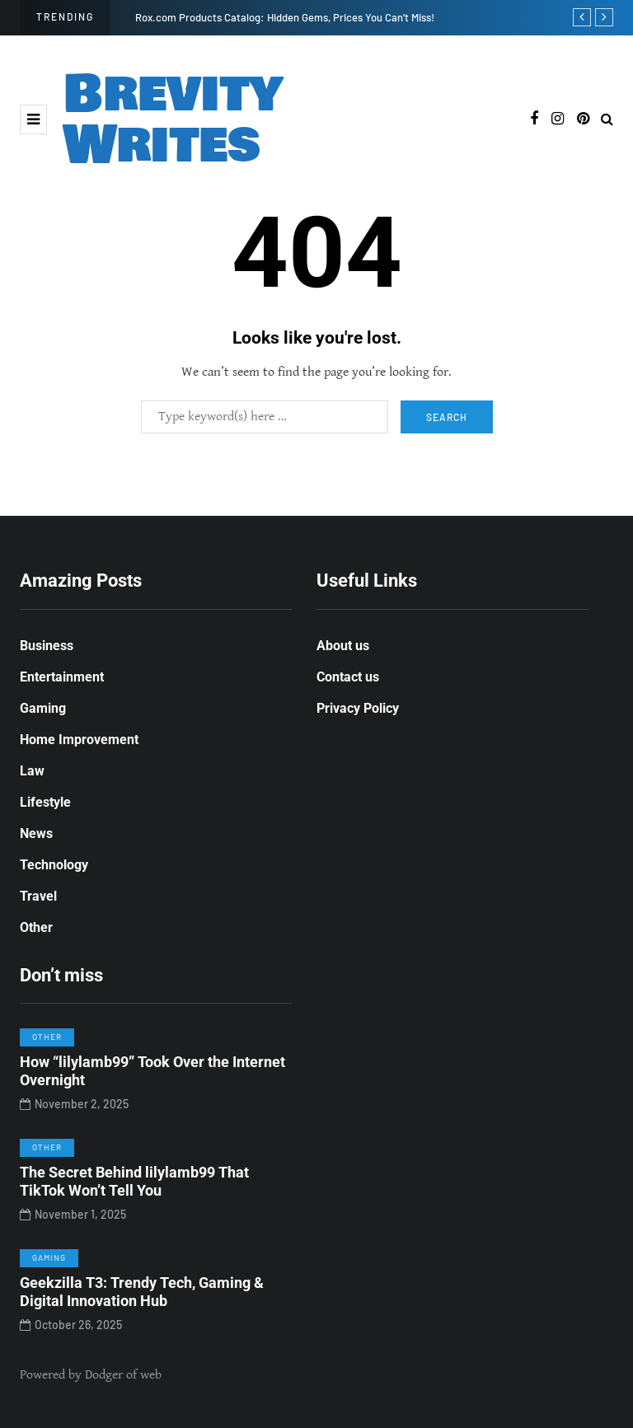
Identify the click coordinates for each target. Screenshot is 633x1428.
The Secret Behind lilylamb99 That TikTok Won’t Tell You (134, 1186)
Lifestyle (45, 802)
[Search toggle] (607, 120)
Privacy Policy (357, 708)
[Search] (264, 416)
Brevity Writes (173, 119)
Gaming (43, 708)
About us (342, 645)
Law (32, 771)
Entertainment (62, 677)
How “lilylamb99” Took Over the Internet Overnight (152, 1075)
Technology (54, 865)
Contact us (347, 677)
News (36, 833)
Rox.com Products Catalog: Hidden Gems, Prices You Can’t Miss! (284, 17)
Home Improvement (79, 739)
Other (36, 927)
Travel (38, 896)
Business (46, 645)
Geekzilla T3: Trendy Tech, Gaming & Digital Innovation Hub (142, 1296)
